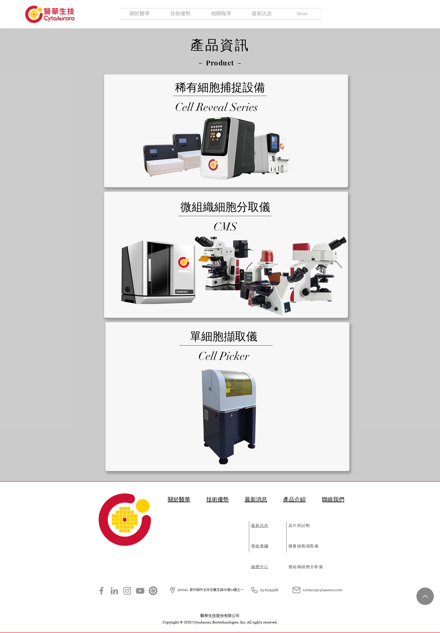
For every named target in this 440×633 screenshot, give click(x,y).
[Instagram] (127, 591)
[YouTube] (140, 591)
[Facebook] (101, 591)
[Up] (425, 596)
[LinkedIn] (114, 591)
